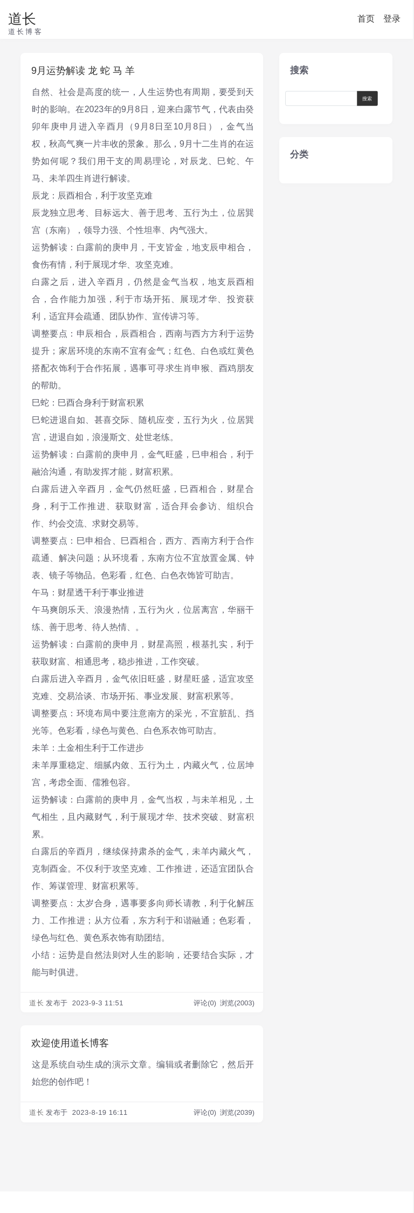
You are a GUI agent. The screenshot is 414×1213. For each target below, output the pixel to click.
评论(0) (206, 1003)
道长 (22, 19)
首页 (366, 18)
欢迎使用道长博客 (70, 1043)
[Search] (323, 98)
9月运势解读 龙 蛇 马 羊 (83, 70)
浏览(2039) (237, 1112)
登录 (392, 18)
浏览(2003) (237, 1003)
